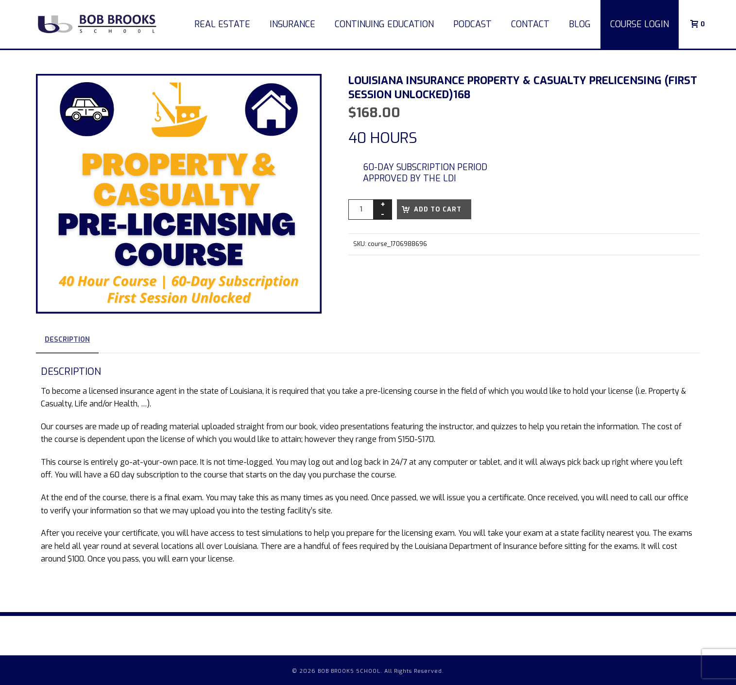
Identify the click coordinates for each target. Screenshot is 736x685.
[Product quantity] (361, 209)
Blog (580, 24)
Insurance (292, 24)
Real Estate (222, 24)
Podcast (472, 24)
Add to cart (438, 209)
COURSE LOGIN (639, 24)
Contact (530, 24)
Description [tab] (67, 339)
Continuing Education (384, 24)
